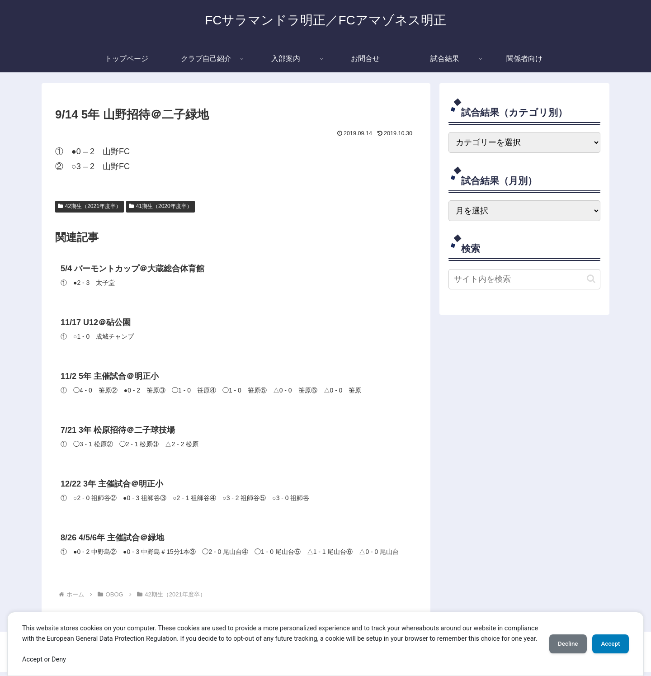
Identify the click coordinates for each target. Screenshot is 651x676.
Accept (608, 638)
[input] (524, 279)
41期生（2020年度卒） (160, 206)
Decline (560, 638)
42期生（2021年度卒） (89, 206)
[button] (591, 279)
